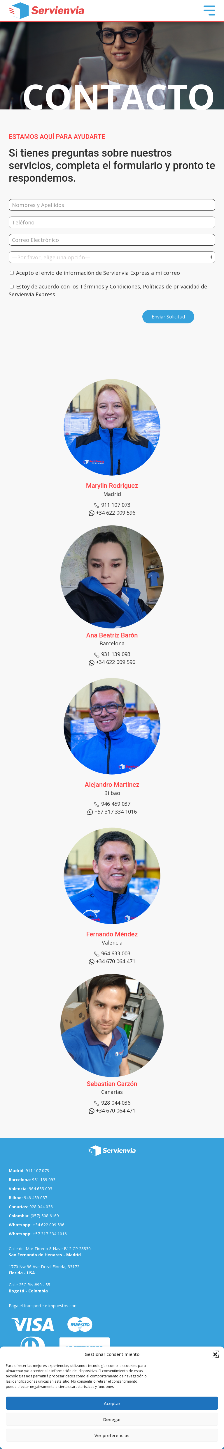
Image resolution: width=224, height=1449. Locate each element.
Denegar (112, 1419)
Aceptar (112, 1403)
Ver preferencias (112, 1435)
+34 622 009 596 (36, 1224)
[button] (215, 1354)
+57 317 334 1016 (38, 1234)
